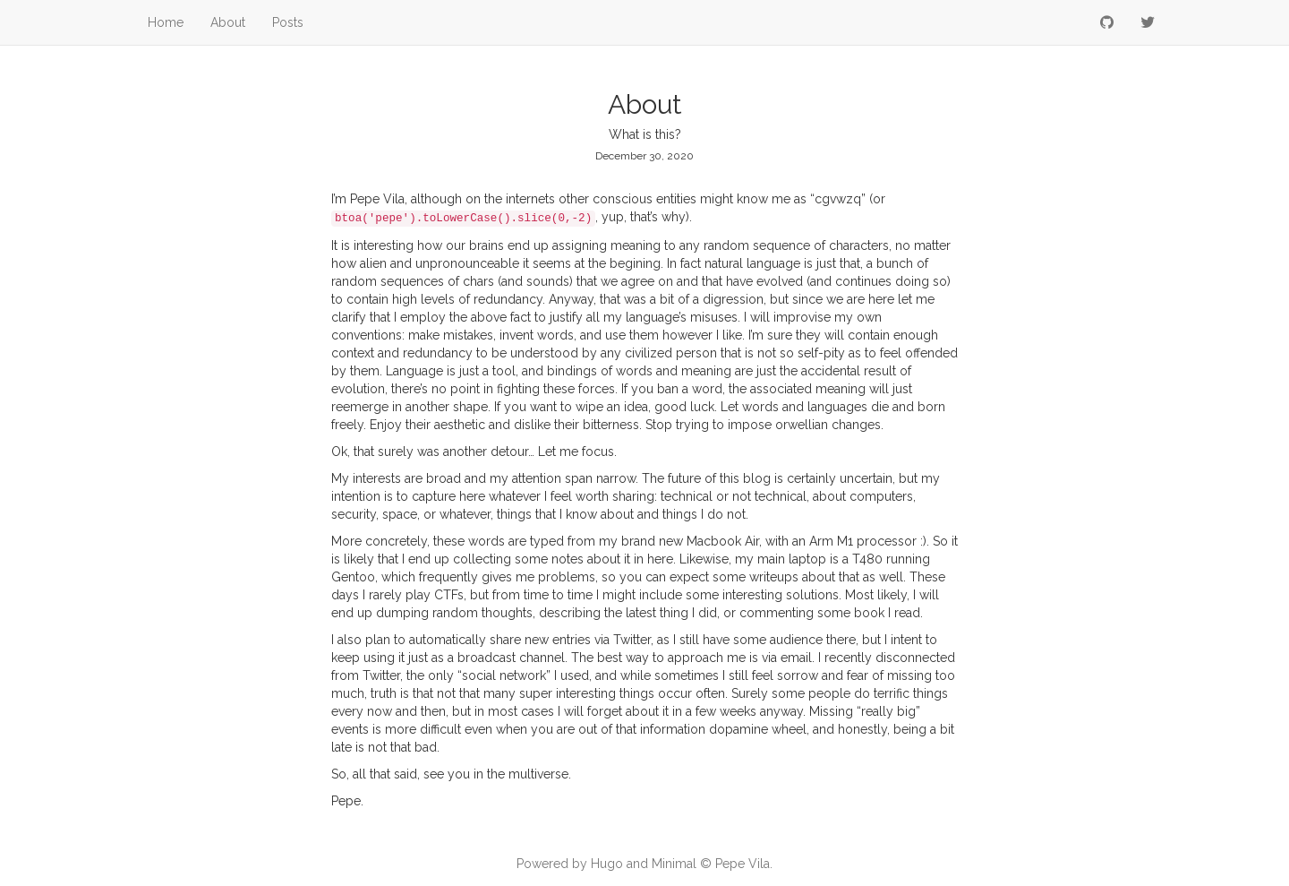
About (227, 22)
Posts (287, 22)
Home (166, 22)
